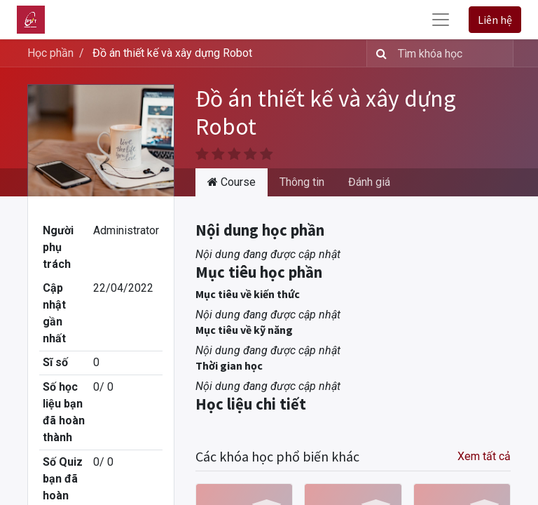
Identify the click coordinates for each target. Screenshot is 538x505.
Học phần (50, 53)
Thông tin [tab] (302, 182)
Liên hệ (495, 20)
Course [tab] (231, 182)
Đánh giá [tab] (369, 182)
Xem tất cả (484, 456)
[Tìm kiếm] (378, 53)
